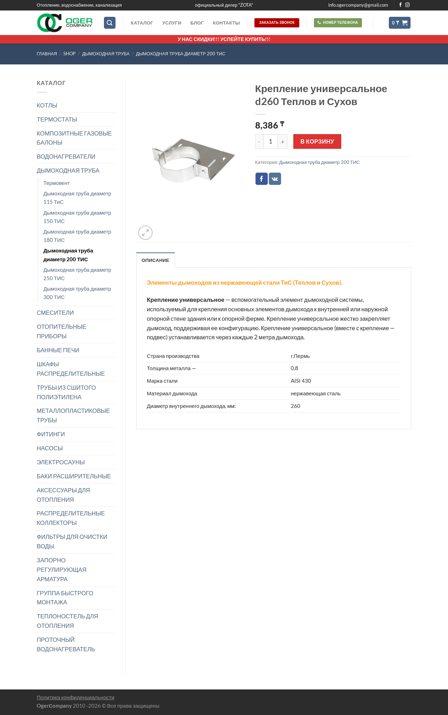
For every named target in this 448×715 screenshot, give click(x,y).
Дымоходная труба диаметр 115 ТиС (77, 197)
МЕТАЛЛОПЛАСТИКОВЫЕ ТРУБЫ (73, 415)
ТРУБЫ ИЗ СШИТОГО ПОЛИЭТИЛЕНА (66, 392)
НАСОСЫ (50, 448)
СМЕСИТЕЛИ (55, 312)
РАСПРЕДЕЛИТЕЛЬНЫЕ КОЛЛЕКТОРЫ (71, 517)
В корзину (317, 141)
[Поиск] (110, 23)
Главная (47, 53)
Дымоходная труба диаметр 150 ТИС (77, 216)
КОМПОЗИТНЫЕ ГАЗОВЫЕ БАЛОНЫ (74, 138)
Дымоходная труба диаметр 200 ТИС (180, 53)
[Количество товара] (270, 141)
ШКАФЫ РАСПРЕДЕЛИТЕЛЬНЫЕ (71, 368)
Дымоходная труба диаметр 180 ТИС (77, 235)
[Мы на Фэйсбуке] (400, 5)
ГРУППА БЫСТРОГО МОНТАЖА (65, 597)
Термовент (56, 183)
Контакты (226, 23)
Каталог (142, 23)
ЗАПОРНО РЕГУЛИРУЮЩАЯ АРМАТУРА (61, 569)
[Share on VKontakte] (275, 179)
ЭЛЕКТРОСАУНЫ (61, 462)
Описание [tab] (155, 260)
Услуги (171, 23)
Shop (69, 53)
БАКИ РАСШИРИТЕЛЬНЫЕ (74, 476)
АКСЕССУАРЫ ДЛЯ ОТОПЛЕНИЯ (63, 494)
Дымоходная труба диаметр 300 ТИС (77, 292)
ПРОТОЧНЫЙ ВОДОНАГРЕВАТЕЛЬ (66, 644)
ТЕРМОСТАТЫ (57, 119)
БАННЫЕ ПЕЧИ (58, 350)
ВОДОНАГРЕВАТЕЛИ (66, 156)
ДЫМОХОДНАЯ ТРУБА (106, 53)
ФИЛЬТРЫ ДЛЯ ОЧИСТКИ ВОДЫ (72, 541)
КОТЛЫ (47, 105)
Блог (197, 23)
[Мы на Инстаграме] (407, 5)
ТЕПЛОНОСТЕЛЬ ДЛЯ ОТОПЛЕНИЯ (67, 620)
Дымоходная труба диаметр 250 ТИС (77, 273)
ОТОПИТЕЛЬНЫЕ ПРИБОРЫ (61, 331)
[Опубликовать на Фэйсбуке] (261, 179)
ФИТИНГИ (51, 434)
